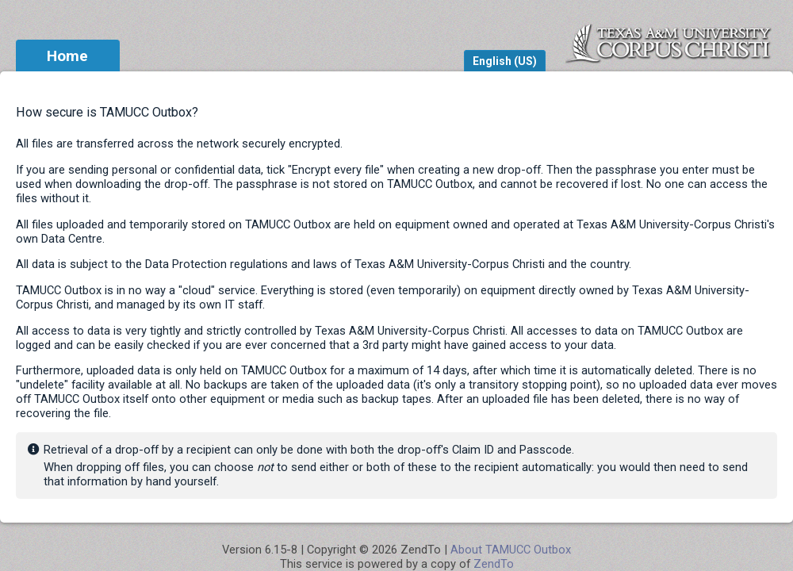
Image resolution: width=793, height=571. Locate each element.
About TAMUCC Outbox (510, 549)
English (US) (505, 61)
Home (67, 56)
